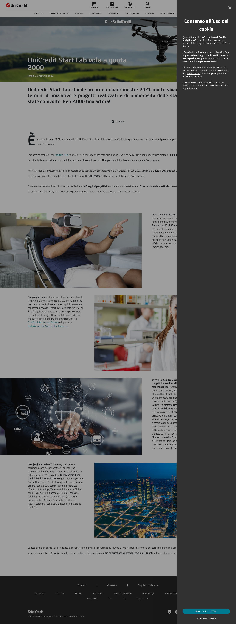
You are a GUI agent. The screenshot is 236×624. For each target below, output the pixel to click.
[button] (230, 8)
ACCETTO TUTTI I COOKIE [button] (206, 611)
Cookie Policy (194, 73)
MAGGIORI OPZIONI (205, 618)
